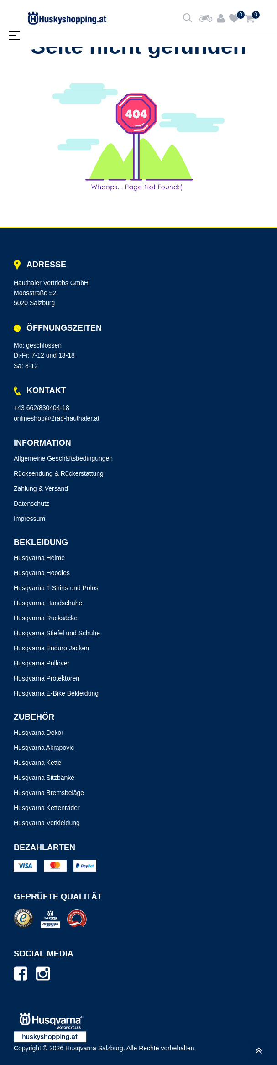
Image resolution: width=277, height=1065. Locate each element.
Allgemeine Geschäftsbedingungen (63, 458)
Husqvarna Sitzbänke (44, 777)
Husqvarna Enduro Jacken (51, 648)
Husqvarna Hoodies (42, 573)
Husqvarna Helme (39, 557)
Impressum (29, 518)
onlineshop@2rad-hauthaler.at (56, 418)
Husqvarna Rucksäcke (46, 618)
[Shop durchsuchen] (187, 18)
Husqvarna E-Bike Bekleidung (56, 693)
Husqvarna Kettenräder (47, 807)
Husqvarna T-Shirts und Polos (56, 588)
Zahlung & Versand (41, 488)
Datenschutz (31, 503)
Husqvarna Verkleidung (47, 822)
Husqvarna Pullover (41, 663)
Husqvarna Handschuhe (48, 603)
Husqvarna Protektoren (46, 678)
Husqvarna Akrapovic (44, 747)
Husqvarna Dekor (38, 732)
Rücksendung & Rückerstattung (59, 473)
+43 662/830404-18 (41, 407)
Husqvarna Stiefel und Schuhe (57, 633)
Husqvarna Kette (37, 762)
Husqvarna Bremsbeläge (49, 792)
